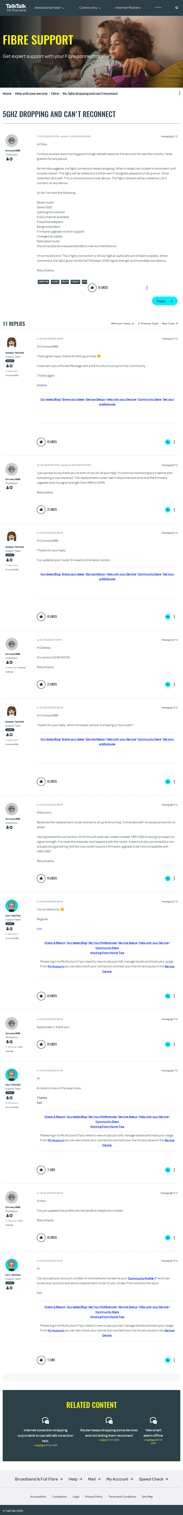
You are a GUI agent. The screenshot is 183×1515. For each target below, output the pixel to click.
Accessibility (38, 1495)
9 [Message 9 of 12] (171, 1069)
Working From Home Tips (107, 952)
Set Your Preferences (102, 942)
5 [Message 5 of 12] (171, 707)
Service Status (98, 399)
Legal (76, 1495)
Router (65, 281)
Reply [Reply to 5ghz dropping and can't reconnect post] (161, 301)
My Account (55, 966)
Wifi (84, 281)
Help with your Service (125, 399)
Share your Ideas (74, 399)
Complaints (59, 1495)
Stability (75, 281)
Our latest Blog (50, 399)
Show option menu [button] (177, 93)
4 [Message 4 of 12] (171, 639)
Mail (92, 1477)
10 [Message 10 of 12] (171, 1192)
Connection (43, 281)
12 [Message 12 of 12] (171, 136)
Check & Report (52, 942)
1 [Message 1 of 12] (171, 338)
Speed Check (151, 1477)
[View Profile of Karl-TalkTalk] (18, 915)
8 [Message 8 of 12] (171, 1018)
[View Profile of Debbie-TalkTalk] (18, 353)
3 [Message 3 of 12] (171, 532)
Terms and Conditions (122, 1495)
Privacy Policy (93, 1495)
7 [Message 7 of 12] (171, 901)
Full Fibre (40, 1443)
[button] (176, 7)
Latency (55, 281)
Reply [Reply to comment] (167, 442)
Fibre (104, 1438)
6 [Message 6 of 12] (171, 804)
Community (160, 8)
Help (73, 1477)
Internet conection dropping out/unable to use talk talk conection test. (45, 1434)
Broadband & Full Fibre (36, 1477)
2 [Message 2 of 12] (171, 464)
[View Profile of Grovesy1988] (12, 150)
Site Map (147, 1495)
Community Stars (155, 399)
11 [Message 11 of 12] (171, 1259)
